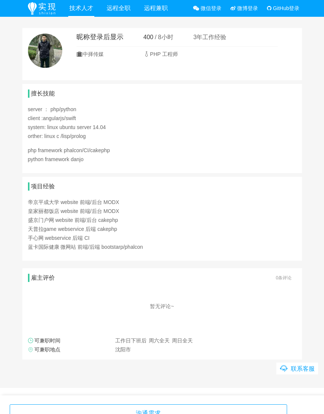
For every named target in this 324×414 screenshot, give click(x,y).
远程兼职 (158, 8)
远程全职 (121, 8)
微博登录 (244, 8)
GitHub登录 (283, 8)
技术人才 (83, 8)
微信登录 (207, 8)
